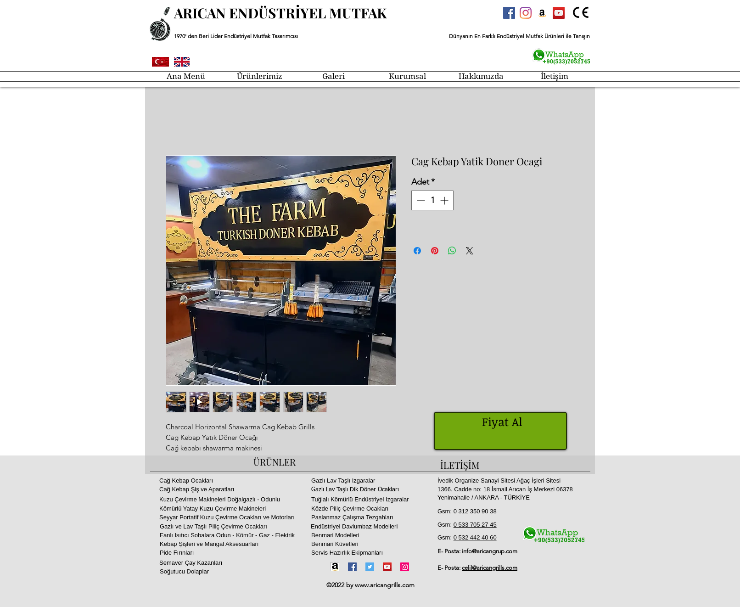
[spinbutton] (432, 200)
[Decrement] (420, 200)
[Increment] (445, 200)
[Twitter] (369, 566)
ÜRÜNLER (274, 461)
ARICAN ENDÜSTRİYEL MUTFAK (280, 13)
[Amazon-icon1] (335, 566)
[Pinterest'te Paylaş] (434, 250)
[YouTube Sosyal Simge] (559, 13)
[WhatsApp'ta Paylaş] (452, 250)
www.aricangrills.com (385, 585)
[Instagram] (526, 13)
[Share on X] (469, 250)
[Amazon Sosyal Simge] (542, 13)
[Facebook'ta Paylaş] (417, 250)
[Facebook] (352, 566)
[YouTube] (387, 566)
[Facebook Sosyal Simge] (509, 13)
